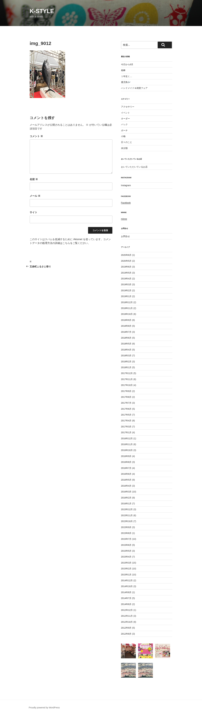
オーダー (125, 118)
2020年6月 (126, 255)
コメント (36, 136)
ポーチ (124, 130)
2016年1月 (126, 503)
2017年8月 (126, 397)
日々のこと (126, 142)
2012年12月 (127, 610)
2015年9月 (126, 527)
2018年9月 (126, 320)
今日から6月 (127, 64)
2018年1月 (126, 367)
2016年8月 (126, 462)
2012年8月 (126, 634)
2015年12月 (127, 509)
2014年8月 (126, 592)
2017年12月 (127, 373)
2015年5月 (126, 551)
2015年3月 (126, 562)
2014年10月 (127, 586)
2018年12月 (127, 302)
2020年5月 (126, 261)
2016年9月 (126, 456)
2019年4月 (126, 278)
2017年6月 (126, 409)
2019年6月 (126, 266)
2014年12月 (127, 580)
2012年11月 (127, 616)
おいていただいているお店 (134, 167)
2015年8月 (126, 533)
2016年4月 (126, 486)
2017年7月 (126, 403)
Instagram (126, 185)
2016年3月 (126, 491)
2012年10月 (127, 622)
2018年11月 (127, 308)
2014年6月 (126, 604)
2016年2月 (126, 497)
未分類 (124, 148)
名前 (34, 179)
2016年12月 (127, 438)
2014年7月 (126, 598)
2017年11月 (127, 379)
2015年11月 (127, 515)
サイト (33, 212)
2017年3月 (126, 426)
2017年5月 (126, 414)
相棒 (123, 70)
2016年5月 (126, 480)
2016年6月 (126, 474)
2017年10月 (127, 385)
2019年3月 (126, 284)
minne (124, 219)
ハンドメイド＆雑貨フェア (134, 88)
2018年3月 (126, 355)
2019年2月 (126, 290)
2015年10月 (127, 521)
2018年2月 (126, 361)
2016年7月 (126, 468)
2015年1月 (126, 574)
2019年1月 (126, 296)
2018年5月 (126, 343)
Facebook (126, 203)
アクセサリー (127, 106)
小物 (123, 136)
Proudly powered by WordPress (44, 707)
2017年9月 (126, 391)
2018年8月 (126, 326)
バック (124, 124)
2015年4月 (126, 556)
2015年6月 (126, 545)
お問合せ (125, 236)
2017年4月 (126, 420)
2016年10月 (127, 450)
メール (35, 196)
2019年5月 (126, 272)
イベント (125, 112)
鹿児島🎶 (125, 82)
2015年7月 (126, 539)
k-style (42, 11)
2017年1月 (126, 432)
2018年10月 (127, 314)
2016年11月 (127, 444)
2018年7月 (126, 332)
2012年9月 (126, 628)
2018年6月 (126, 338)
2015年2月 (126, 568)
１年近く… (126, 76)
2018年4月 (126, 349)
